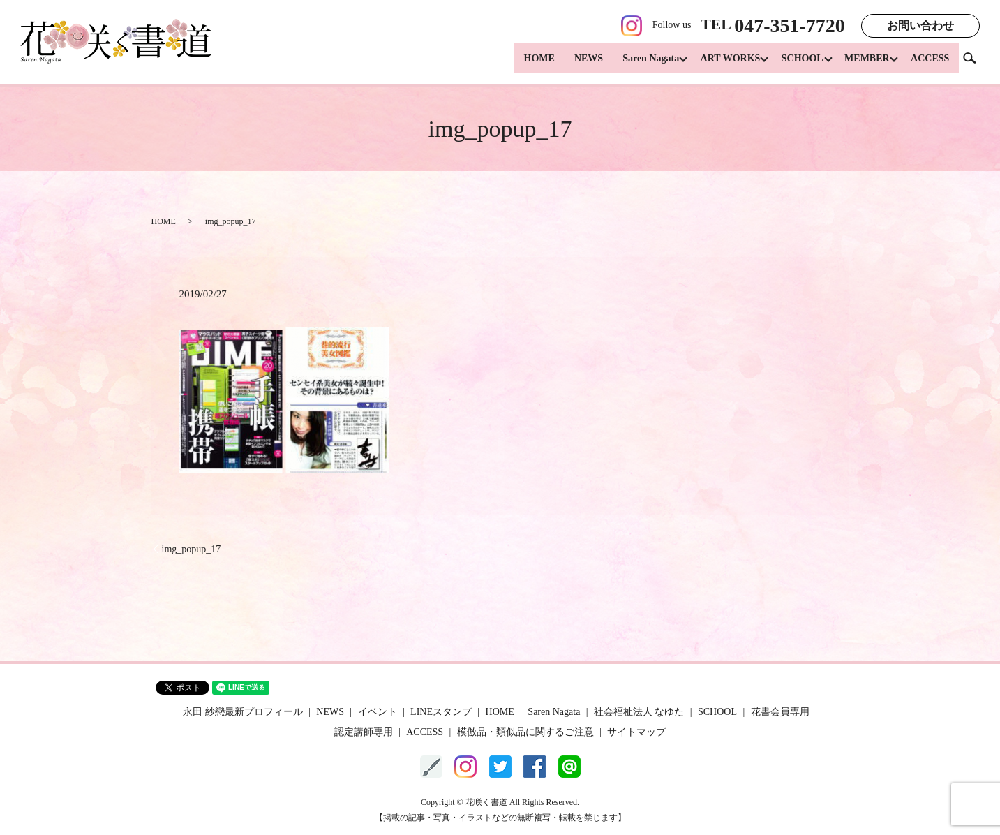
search (975, 62)
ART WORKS (721, 63)
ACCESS (930, 63)
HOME (526, 63)
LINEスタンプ (441, 712)
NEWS (576, 63)
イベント (377, 712)
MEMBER (864, 63)
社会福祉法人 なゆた (639, 712)
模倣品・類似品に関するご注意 (525, 732)
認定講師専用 (363, 732)
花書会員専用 (780, 712)
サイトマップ (636, 732)
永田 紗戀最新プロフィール (243, 712)
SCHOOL (796, 63)
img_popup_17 (191, 549)
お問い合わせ (920, 25)
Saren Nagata (638, 63)
